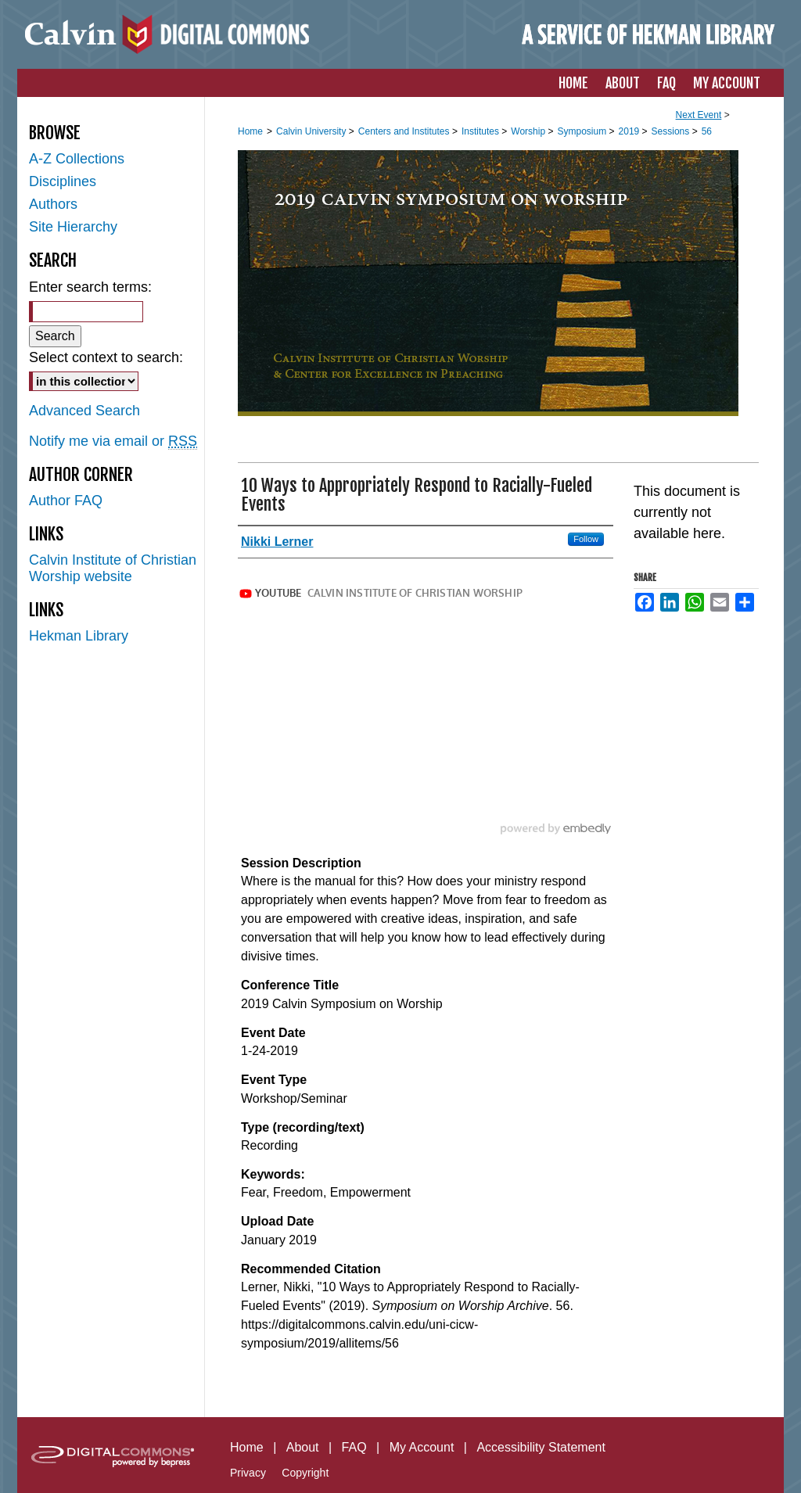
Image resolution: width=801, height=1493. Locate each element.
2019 (630, 131)
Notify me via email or (113, 441)
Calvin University (312, 131)
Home (250, 131)
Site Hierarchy (73, 227)
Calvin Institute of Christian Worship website (112, 568)
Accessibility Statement (540, 1447)
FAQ (354, 1447)
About (302, 1447)
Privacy (248, 1472)
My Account (422, 1447)
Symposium (583, 131)
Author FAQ (65, 500)
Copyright (305, 1472)
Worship (529, 131)
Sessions (672, 131)
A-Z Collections (76, 159)
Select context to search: (106, 357)
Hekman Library (78, 636)
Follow (585, 539)
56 (707, 131)
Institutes (481, 131)
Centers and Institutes (405, 131)
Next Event (699, 114)
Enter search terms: (90, 287)
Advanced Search (84, 410)
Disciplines (62, 181)
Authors (53, 204)
